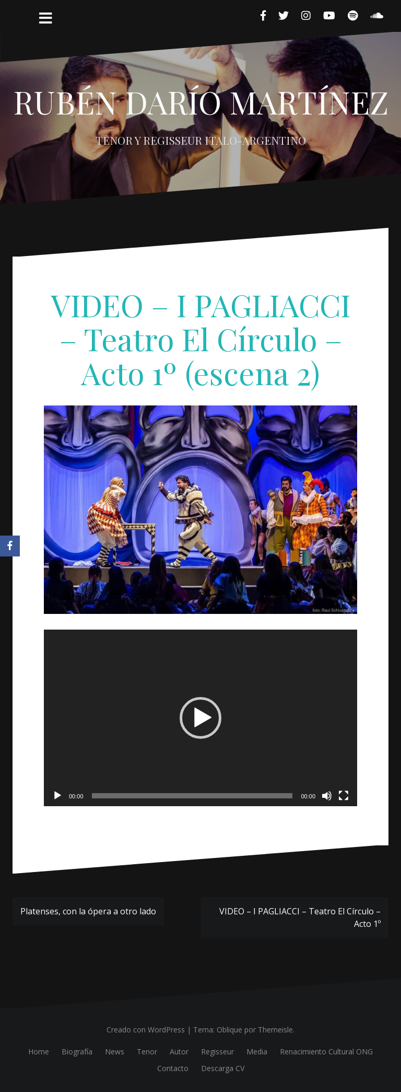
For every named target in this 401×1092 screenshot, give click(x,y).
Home (38, 1051)
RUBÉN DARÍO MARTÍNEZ (200, 101)
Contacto (172, 1068)
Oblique (229, 1030)
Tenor (147, 1051)
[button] (200, 718)
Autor (179, 1051)
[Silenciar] (327, 796)
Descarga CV (222, 1068)
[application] (200, 718)
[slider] (192, 795)
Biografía (77, 1051)
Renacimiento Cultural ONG (326, 1051)
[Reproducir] (57, 796)
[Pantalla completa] (343, 796)
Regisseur (217, 1051)
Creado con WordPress (146, 1030)
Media (256, 1051)
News (114, 1051)
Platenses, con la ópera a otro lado (88, 911)
